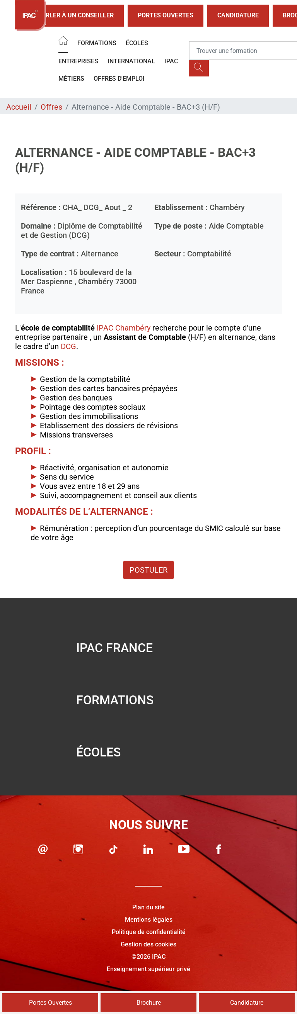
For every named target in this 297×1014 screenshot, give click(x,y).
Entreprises (78, 61)
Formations (96, 43)
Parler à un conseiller (69, 15)
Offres (51, 107)
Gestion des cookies (148, 944)
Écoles (137, 43)
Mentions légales (148, 919)
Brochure (149, 1002)
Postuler (148, 570)
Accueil (18, 107)
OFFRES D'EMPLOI (119, 78)
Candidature (238, 15)
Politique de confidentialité (149, 932)
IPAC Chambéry (123, 327)
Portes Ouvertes (165, 15)
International (131, 61)
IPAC (171, 61)
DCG (68, 346)
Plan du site (148, 907)
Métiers (71, 78)
